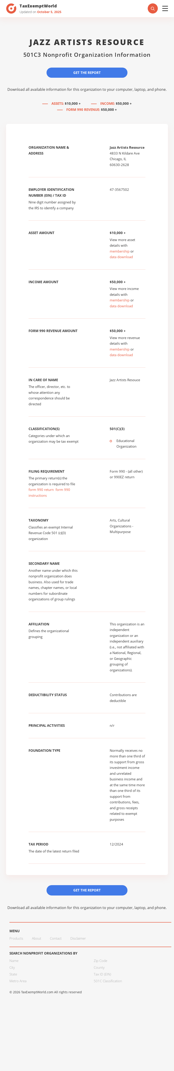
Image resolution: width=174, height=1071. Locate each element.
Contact (56, 938)
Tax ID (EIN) (102, 974)
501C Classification (108, 981)
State (13, 974)
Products (16, 938)
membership (119, 251)
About (36, 938)
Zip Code (100, 960)
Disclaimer (78, 938)
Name (13, 960)
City (12, 967)
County (99, 967)
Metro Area (18, 981)
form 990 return (41, 489)
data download (121, 257)
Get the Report (87, 72)
